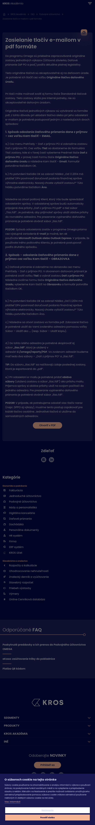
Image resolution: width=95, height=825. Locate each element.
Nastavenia (48, 810)
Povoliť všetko (47, 817)
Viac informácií (12, 801)
